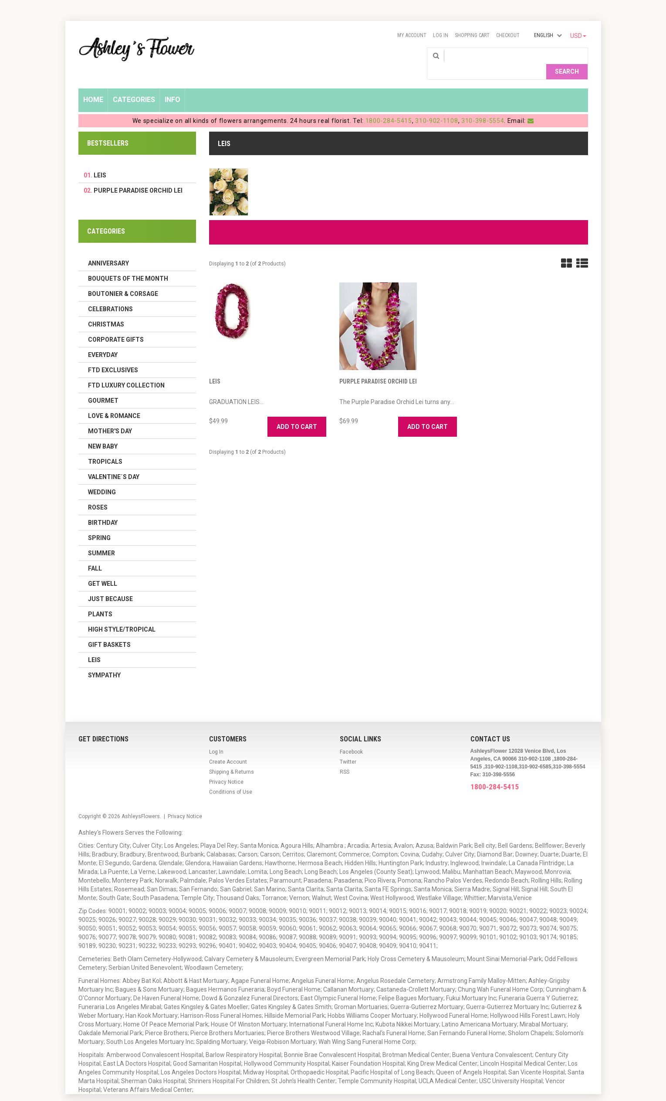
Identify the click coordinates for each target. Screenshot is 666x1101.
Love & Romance (114, 401)
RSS (344, 758)
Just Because (110, 584)
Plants (100, 600)
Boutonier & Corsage (123, 279)
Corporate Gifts (116, 325)
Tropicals (105, 447)
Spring (99, 523)
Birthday (103, 508)
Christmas (106, 310)
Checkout (508, 35)
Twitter (348, 748)
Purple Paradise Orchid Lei (378, 367)
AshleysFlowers (141, 802)
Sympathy (104, 661)
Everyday (103, 340)
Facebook (351, 738)
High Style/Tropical (122, 615)
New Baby (103, 432)
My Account (411, 35)
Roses (98, 493)
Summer (101, 539)
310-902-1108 (436, 106)
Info (172, 86)
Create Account (228, 748)
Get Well (102, 569)
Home (93, 86)
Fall (95, 554)
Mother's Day (110, 417)
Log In (440, 35)
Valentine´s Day (113, 462)
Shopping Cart (472, 35)
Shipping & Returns (231, 758)
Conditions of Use (230, 778)
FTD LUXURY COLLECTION (126, 371)
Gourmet (103, 386)
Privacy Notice (226, 768)
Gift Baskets (109, 630)
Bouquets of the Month (128, 264)
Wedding (102, 478)
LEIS (214, 367)
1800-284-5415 (388, 106)
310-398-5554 (482, 106)
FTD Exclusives (113, 356)
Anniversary (108, 249)
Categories (134, 86)
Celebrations (110, 295)
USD (578, 35)
